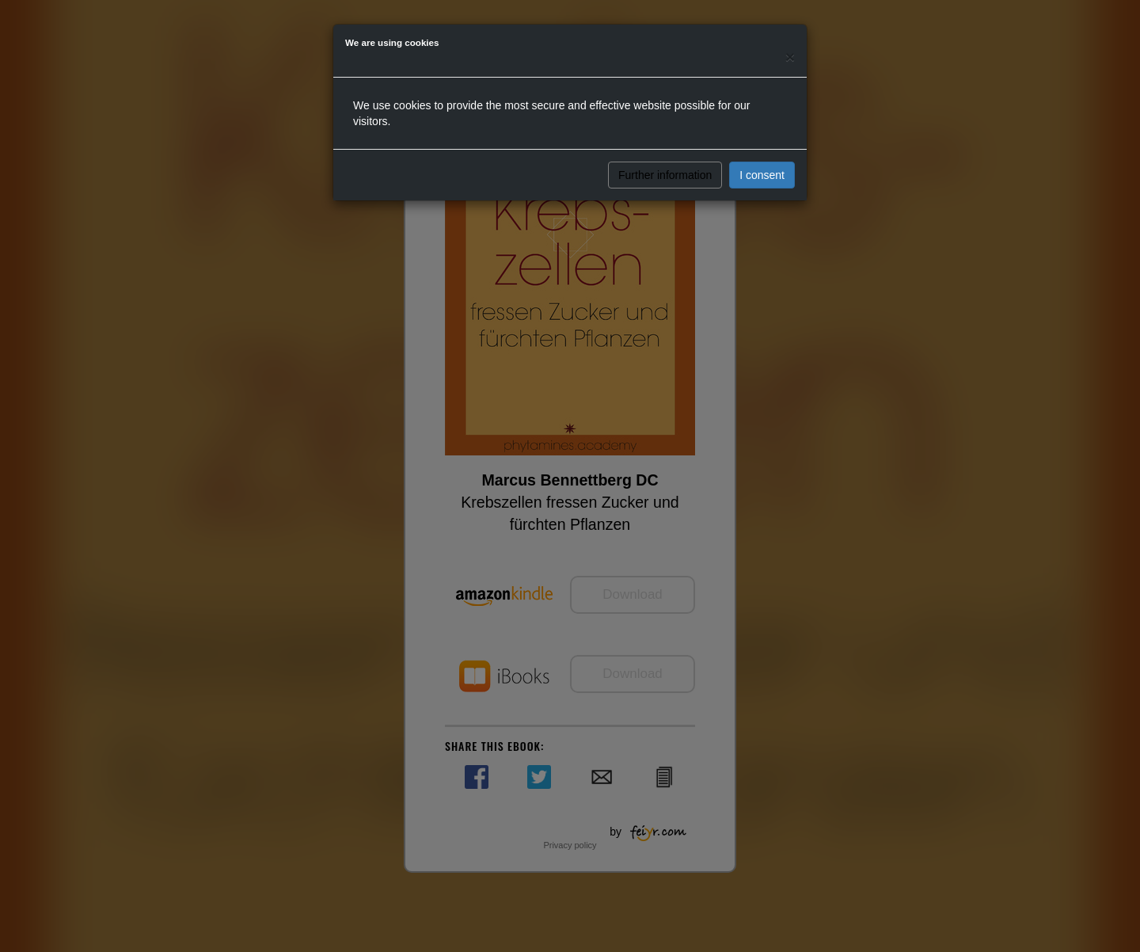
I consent (762, 175)
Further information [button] (665, 175)
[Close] (790, 56)
